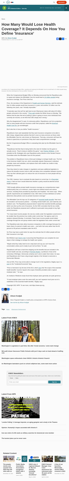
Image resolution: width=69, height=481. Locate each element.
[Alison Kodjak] (5, 298)
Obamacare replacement (18, 309)
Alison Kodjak (12, 38)
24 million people (50, 97)
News (3, 19)
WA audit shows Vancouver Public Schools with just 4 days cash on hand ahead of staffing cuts (32, 352)
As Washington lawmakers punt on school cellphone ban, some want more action (29, 363)
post (8, 264)
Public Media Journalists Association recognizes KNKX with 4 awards (20, 469)
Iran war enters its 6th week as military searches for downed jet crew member (28, 433)
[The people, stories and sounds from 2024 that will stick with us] (8, 459)
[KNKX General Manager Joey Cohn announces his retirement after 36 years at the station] (47, 459)
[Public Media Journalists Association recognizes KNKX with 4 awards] (21, 459)
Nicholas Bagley (35, 252)
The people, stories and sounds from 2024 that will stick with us (7, 468)
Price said (32, 113)
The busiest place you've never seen (14, 438)
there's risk (22, 238)
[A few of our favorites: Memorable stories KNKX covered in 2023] (60, 459)
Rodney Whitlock (49, 151)
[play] (4, 8)
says (39, 268)
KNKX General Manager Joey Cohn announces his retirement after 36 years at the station (47, 470)
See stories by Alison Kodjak (19, 302)
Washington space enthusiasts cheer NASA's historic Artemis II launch (26, 358)
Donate (62, 2)
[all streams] (66, 8)
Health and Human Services (42, 103)
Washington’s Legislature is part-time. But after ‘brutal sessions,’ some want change (30, 346)
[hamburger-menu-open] (3, 2)
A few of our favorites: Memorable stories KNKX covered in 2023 (60, 468)
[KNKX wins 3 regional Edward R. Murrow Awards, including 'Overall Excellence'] (34, 459)
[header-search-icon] (54, 2)
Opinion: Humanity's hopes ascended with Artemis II (19, 427)
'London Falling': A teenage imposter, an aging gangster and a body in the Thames (29, 422)
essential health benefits (46, 199)
